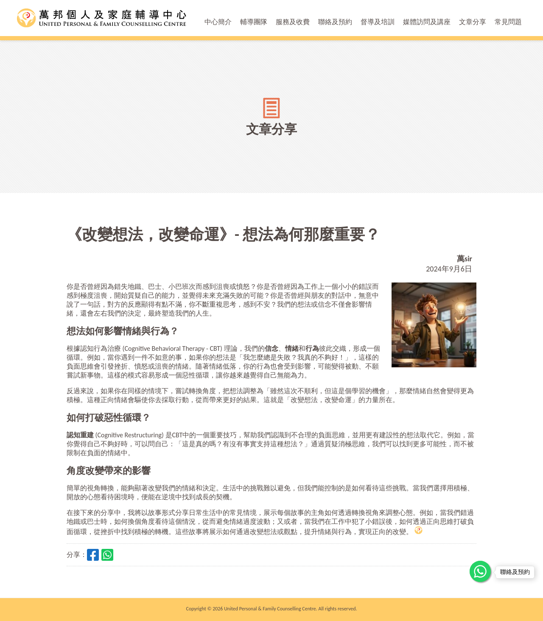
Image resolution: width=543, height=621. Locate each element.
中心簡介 (218, 22)
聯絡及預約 (335, 22)
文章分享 (472, 22)
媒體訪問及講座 (427, 22)
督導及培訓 (378, 22)
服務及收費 (293, 22)
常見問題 (508, 22)
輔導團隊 (253, 22)
